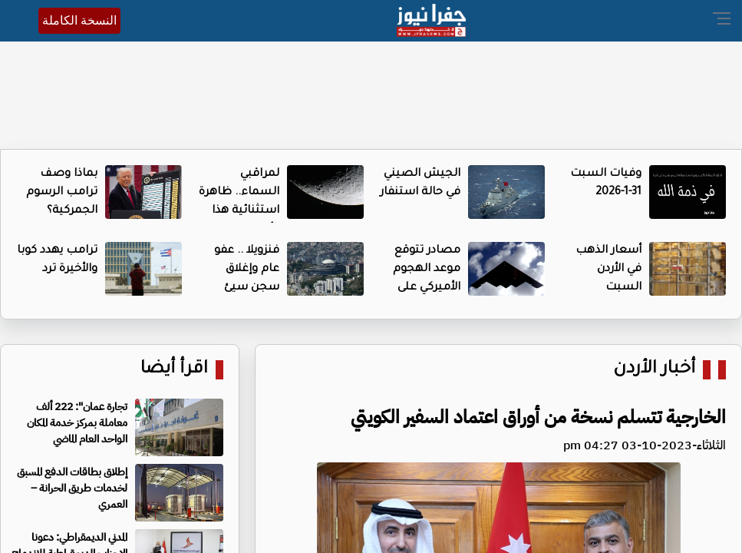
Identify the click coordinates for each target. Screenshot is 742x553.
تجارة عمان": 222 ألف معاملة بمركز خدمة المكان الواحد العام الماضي (77, 423)
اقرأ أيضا (174, 369)
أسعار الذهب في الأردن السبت (608, 269)
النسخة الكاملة (79, 20)
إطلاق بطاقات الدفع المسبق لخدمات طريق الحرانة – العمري (72, 488)
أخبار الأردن (654, 369)
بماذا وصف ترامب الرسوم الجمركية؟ (61, 192)
